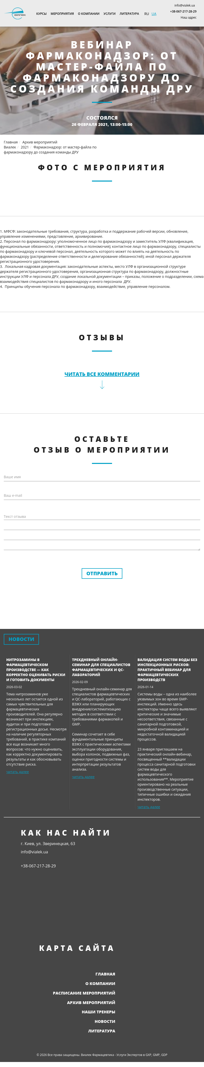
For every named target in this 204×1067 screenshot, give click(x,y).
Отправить (102, 573)
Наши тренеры (98, 1012)
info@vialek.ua (184, 5)
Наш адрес (188, 17)
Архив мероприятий (91, 1002)
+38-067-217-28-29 (183, 11)
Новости (105, 1021)
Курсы (41, 14)
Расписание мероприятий (84, 993)
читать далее (17, 771)
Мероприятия (62, 14)
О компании (88, 14)
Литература (129, 14)
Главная (105, 974)
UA (153, 13)
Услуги (110, 14)
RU (146, 13)
